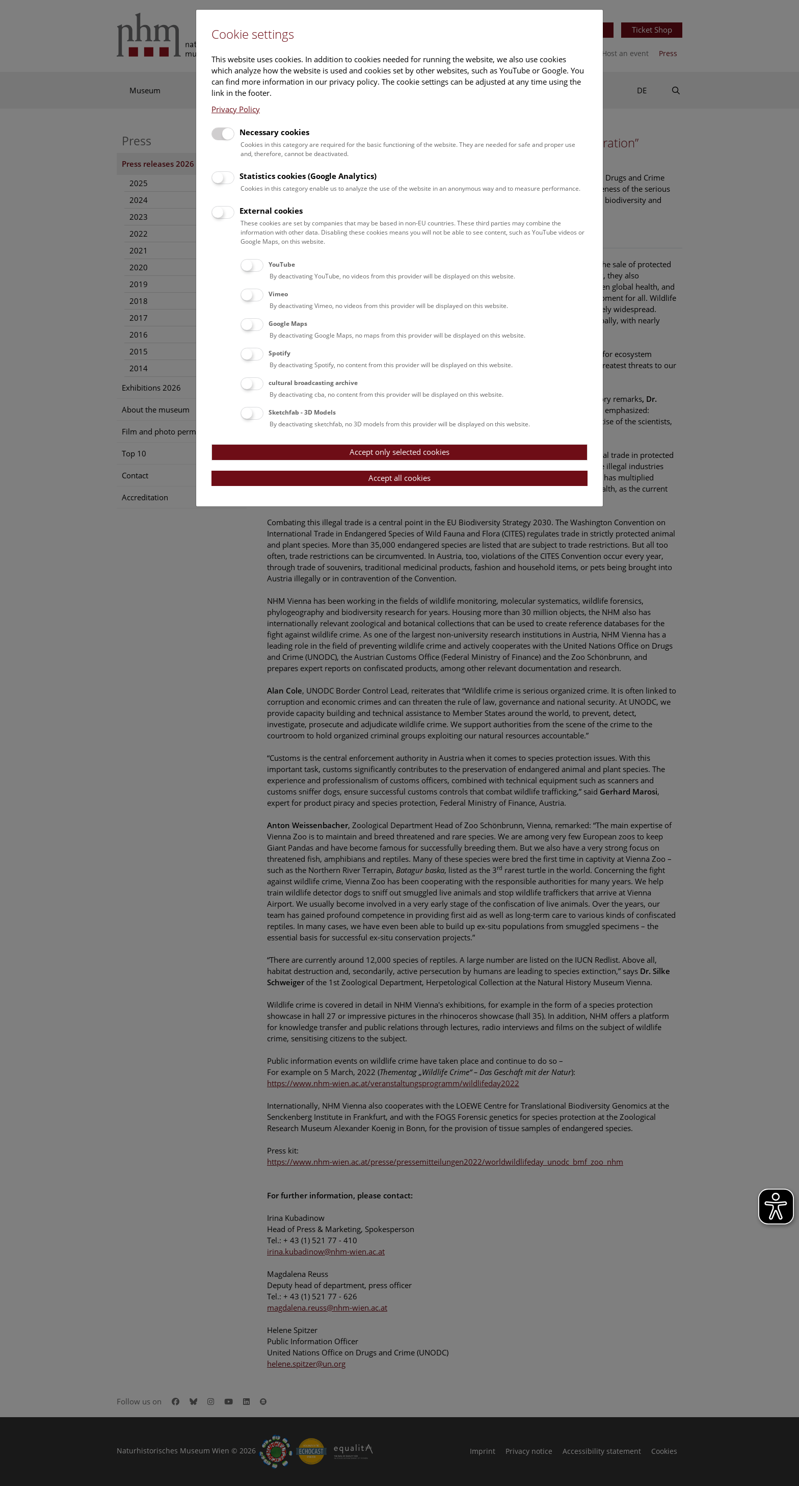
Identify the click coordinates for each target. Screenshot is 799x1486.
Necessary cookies (274, 132)
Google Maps (288, 323)
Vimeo (278, 294)
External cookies (271, 211)
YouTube (282, 264)
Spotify (279, 353)
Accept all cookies (399, 478)
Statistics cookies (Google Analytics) (308, 176)
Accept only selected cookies (399, 452)
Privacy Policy (235, 109)
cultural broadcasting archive (313, 382)
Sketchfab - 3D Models (302, 412)
